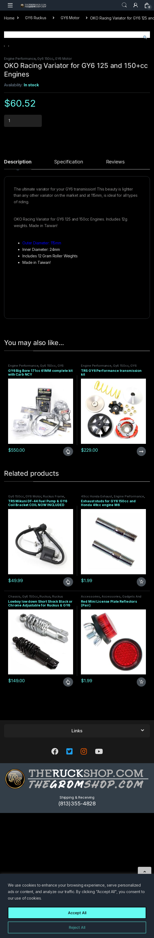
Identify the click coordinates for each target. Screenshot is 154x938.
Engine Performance (20, 186)
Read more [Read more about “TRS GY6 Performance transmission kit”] (141, 579)
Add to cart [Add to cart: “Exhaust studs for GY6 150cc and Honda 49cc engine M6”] (141, 709)
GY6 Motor (70, 17)
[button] (145, 37)
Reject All (77, 927)
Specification (68, 289)
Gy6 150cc (45, 186)
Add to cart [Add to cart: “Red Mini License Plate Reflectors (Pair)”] (141, 809)
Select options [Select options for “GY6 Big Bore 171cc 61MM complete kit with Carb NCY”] (68, 579)
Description (17, 289)
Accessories (90, 724)
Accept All (77, 912)
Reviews (115, 289)
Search (124, 5)
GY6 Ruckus (35, 17)
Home (9, 17)
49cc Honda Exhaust (96, 624)
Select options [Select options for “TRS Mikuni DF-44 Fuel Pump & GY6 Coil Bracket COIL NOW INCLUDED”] (68, 709)
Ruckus (44, 724)
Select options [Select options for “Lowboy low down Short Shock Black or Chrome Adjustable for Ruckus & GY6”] (68, 809)
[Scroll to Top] (144, 872)
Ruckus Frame (53, 624)
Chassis (14, 724)
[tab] (17, 292)
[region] (77, 906)
